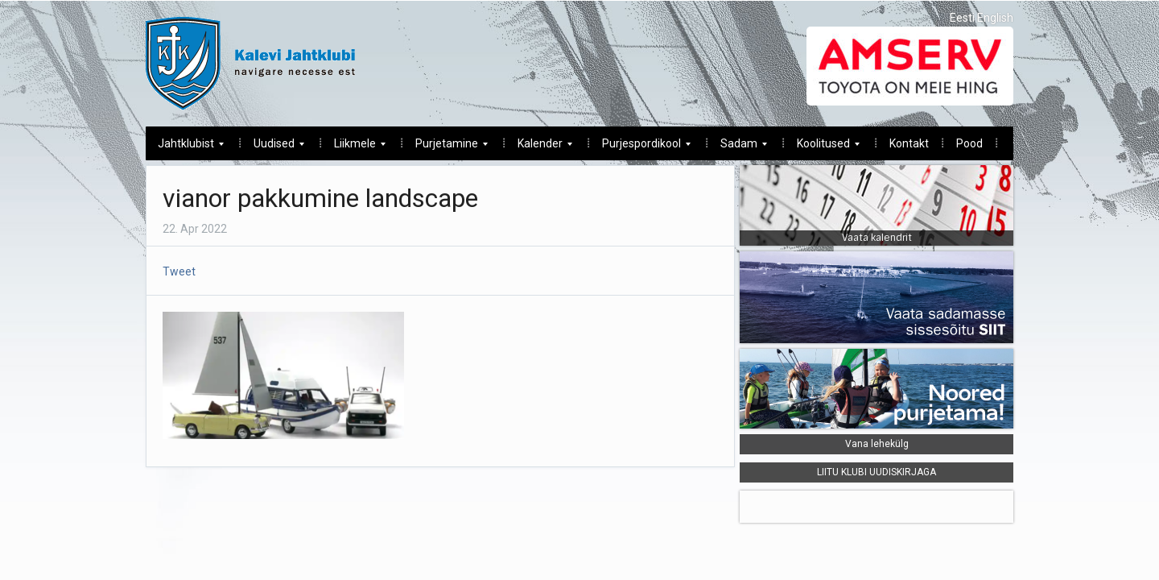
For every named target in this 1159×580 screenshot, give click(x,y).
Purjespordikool (640, 148)
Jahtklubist (185, 148)
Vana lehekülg (877, 444)
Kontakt (909, 143)
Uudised (272, 148)
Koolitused (822, 148)
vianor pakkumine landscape (320, 198)
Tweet (179, 271)
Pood (969, 143)
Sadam (737, 148)
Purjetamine (445, 148)
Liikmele (354, 148)
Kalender (538, 148)
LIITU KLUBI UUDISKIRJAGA (876, 472)
